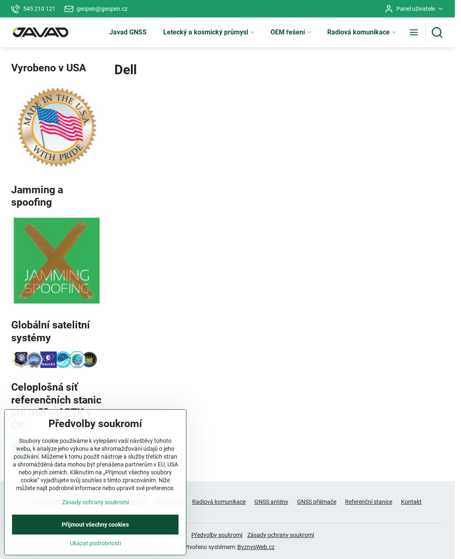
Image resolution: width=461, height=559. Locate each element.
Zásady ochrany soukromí (280, 535)
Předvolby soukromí (216, 535)
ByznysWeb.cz (256, 547)
